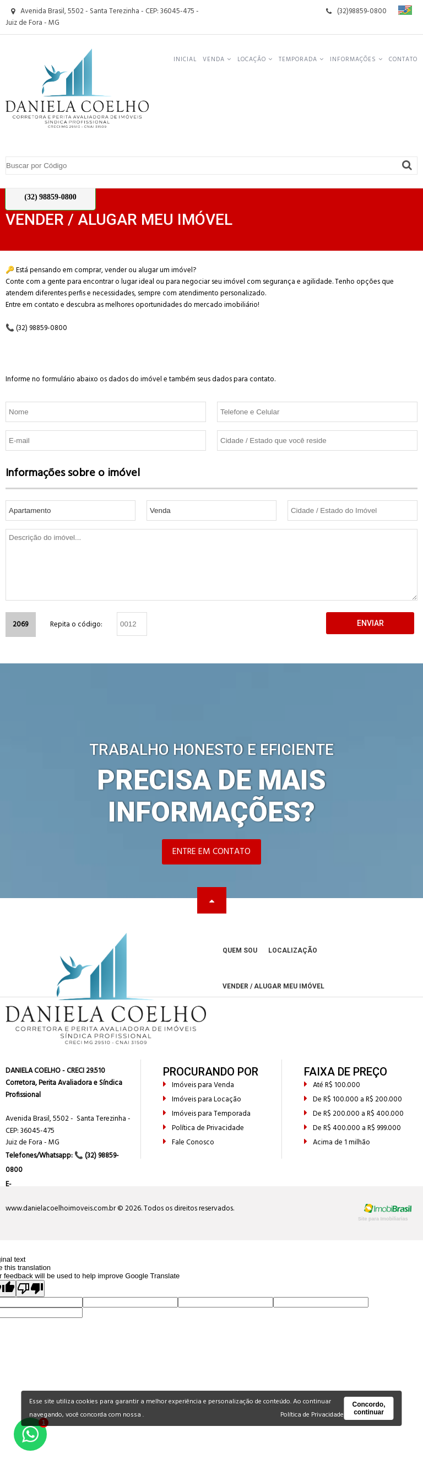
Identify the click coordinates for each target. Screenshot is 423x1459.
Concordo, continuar (369, 1408)
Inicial (185, 59)
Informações (356, 59)
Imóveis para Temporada (207, 1114)
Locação (255, 59)
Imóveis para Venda (198, 1085)
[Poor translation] (30, 1288)
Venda (217, 59)
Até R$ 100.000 (332, 1085)
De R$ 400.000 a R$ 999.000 (352, 1128)
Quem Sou (240, 950)
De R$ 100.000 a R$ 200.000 (353, 1099)
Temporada (301, 59)
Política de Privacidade (203, 1128)
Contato (403, 59)
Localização (292, 950)
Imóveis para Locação (202, 1099)
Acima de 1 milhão (337, 1142)
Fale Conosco (188, 1142)
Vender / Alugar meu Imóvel (273, 986)
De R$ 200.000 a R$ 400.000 (354, 1114)
